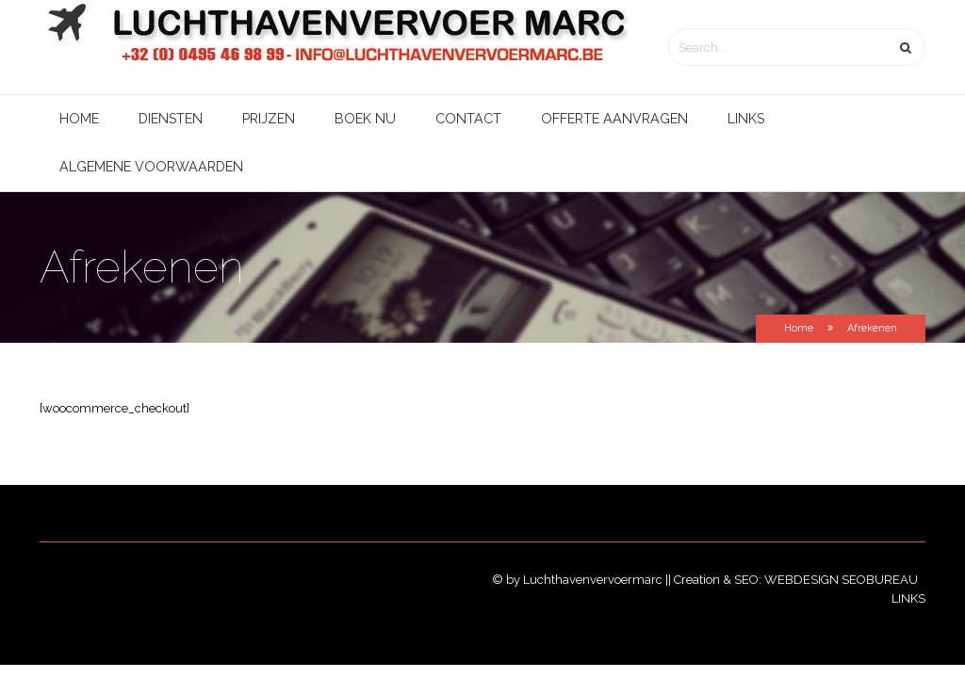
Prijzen (268, 118)
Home (79, 118)
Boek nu (365, 118)
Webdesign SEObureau (842, 580)
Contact (468, 118)
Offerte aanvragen (614, 118)
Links (746, 118)
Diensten (171, 118)
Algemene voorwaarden (151, 166)
